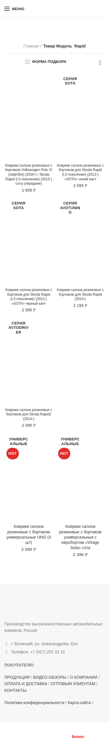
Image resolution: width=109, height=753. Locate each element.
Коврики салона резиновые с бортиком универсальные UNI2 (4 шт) (28, 534)
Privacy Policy (86, 741)
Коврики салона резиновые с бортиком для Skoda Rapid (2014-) (80, 294)
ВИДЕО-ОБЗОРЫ (50, 677)
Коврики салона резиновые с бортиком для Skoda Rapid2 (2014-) (28, 414)
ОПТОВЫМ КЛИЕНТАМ (73, 683)
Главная (31, 46)
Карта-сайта (79, 702)
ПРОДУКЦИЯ (17, 677)
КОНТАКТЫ (15, 690)
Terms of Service (50, 745)
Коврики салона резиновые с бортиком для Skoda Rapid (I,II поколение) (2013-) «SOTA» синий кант (80, 172)
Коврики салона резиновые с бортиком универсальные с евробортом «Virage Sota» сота (80, 537)
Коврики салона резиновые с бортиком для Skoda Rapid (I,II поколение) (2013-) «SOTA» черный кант (28, 297)
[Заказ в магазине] (100, 62)
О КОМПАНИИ (83, 677)
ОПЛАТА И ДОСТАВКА (25, 683)
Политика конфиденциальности (34, 702)
